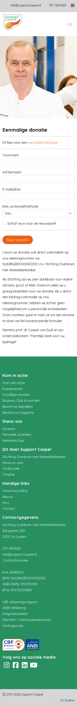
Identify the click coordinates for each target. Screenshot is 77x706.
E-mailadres (11, 189)
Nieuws (7, 497)
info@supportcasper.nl (25, 5)
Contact (8, 508)
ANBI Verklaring (14, 608)
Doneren (8, 429)
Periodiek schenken (16, 434)
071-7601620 (11, 548)
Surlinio (70, 700)
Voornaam (10, 155)
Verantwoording (15, 491)
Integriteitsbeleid (15, 614)
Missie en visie (12, 463)
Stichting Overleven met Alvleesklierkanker (34, 457)
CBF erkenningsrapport (20, 602)
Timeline (8, 474)
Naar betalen (18, 239)
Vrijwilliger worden (16, 395)
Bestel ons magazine (18, 412)
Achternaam (11, 172)
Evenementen (12, 389)
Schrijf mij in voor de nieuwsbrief (31, 223)
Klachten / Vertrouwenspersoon (26, 620)
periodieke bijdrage (42, 142)
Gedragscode (12, 626)
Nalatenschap (13, 440)
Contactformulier (15, 560)
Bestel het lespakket (17, 406)
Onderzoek (10, 468)
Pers (5, 503)
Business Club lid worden (21, 401)
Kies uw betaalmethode (20, 206)
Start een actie (13, 383)
